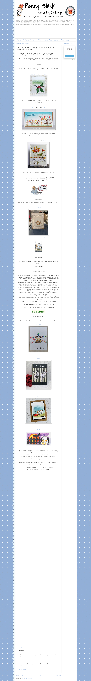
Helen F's (33, 107)
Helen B (38, 324)
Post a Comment (22, 669)
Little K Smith (23, 662)
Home (19, 40)
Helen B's (32, 74)
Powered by (69, 59)
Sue (38, 430)
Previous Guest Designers (51, 40)
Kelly (45, 107)
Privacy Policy (65, 40)
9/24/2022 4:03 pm (24, 658)
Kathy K (40, 207)
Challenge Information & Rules (32, 40)
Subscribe (69, 56)
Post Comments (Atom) (27, 678)
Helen (44, 238)
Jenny (38, 396)
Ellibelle (45, 141)
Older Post (58, 675)
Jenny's (32, 141)
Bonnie (45, 74)
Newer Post (19, 675)
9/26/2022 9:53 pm (24, 667)
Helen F (38, 359)
